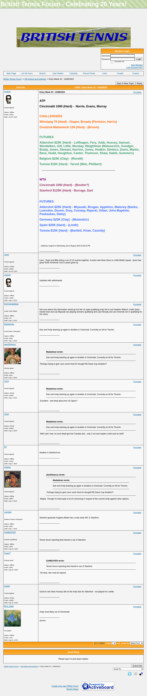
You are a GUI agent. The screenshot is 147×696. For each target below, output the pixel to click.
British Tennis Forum (12, 79)
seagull (7, 91)
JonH (6, 255)
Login (139, 59)
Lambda (7, 512)
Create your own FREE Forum (65, 686)
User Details (57, 73)
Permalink (137, 92)
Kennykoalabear (11, 304)
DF (5, 447)
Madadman (9, 324)
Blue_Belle (9, 606)
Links (104, 73)
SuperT (7, 553)
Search (42, 73)
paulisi (7, 586)
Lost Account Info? (134, 67)
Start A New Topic (125, 83)
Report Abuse (72, 689)
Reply (139, 83)
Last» (102, 643)
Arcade (120, 73)
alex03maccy (10, 344)
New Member (137, 65)
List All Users (26, 73)
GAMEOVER (10, 532)
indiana (7, 467)
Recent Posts (89, 73)
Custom (135, 73)
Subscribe (137, 666)
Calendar (74, 73)
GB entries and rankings (35, 79)
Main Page (11, 73)
